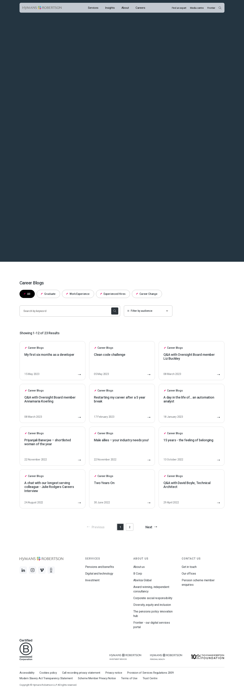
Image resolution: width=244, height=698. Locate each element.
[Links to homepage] (42, 8)
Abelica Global (142, 580)
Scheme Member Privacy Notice (97, 678)
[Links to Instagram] (32, 570)
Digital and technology (99, 573)
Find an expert (179, 8)
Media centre (197, 8)
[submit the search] (114, 311)
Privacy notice (113, 672)
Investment (92, 580)
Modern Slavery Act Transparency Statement (46, 678)
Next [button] (151, 527)
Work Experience (77, 293)
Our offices (189, 573)
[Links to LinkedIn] (23, 570)
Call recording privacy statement (81, 672)
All (27, 293)
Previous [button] (96, 527)
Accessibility (27, 672)
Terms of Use (129, 678)
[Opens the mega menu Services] (93, 7)
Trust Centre (150, 678)
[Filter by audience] (148, 311)
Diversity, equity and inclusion (152, 605)
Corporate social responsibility (152, 598)
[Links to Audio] (51, 570)
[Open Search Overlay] (219, 7)
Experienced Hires (113, 293)
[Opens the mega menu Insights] (110, 7)
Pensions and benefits (99, 567)
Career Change (146, 293)
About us (139, 567)
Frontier (211, 8)
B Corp (137, 573)
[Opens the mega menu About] (125, 7)
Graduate (48, 293)
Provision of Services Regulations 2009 (150, 672)
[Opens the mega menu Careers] (140, 7)
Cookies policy (48, 672)
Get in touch (189, 567)
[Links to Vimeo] (42, 570)
